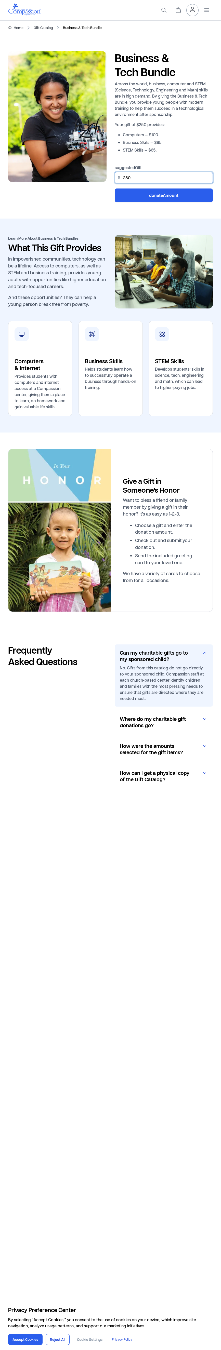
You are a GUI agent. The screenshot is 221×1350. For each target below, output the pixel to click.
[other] (164, 177)
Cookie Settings (89, 1339)
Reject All (57, 1339)
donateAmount (163, 195)
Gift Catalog (43, 27)
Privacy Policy (122, 1339)
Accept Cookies (25, 1339)
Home (18, 27)
